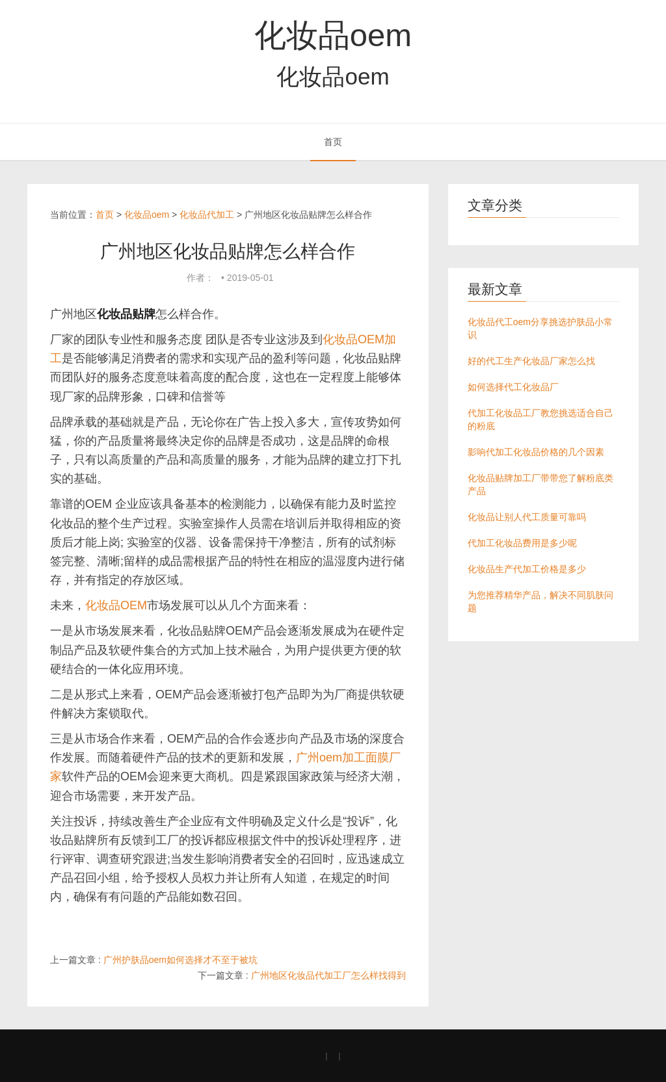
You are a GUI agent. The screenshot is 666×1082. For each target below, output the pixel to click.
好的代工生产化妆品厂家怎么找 (531, 361)
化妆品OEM (116, 605)
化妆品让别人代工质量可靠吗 (527, 517)
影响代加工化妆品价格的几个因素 (536, 452)
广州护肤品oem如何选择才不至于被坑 (180, 960)
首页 (333, 142)
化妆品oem (333, 35)
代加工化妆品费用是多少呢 (522, 543)
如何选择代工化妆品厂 (513, 387)
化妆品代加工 (207, 214)
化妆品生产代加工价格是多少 (527, 569)
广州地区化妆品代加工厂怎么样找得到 (328, 975)
